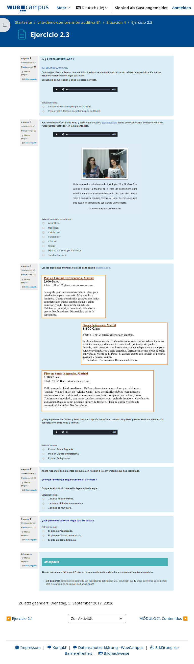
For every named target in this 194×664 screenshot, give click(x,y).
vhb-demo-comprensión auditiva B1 (69, 22)
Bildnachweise (113, 653)
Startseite (23, 22)
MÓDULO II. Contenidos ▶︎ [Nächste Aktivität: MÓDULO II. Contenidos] (163, 618)
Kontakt (56, 647)
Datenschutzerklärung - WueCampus (107, 647)
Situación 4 (116, 22)
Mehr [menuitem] (61, 7)
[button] (92, 7)
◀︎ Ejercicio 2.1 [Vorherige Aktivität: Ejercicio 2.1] (19, 618)
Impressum (28, 647)
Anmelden (181, 7)
